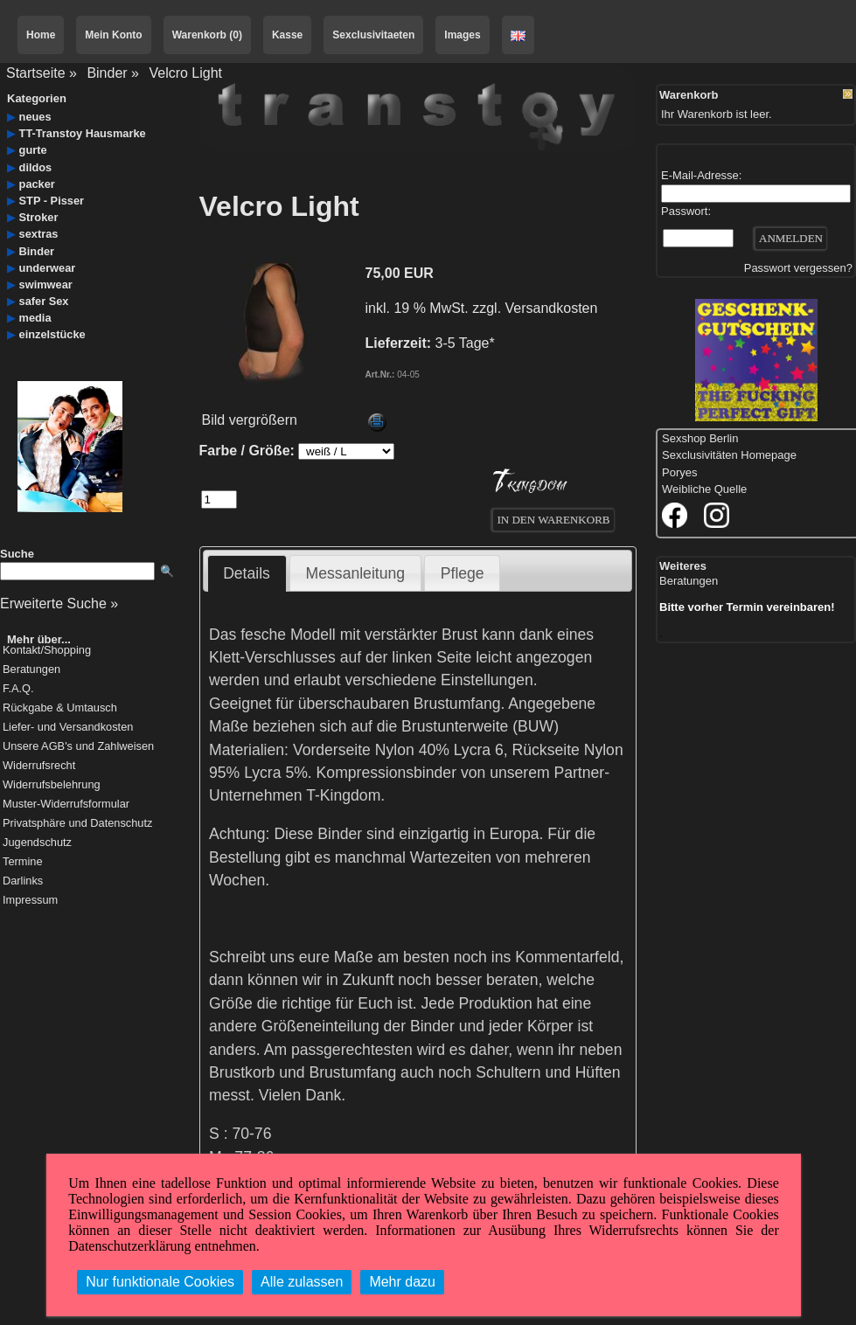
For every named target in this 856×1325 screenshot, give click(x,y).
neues (35, 116)
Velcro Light (185, 73)
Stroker (39, 217)
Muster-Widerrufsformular (66, 804)
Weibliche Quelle (704, 489)
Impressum (30, 900)
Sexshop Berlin (700, 438)
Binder (107, 73)
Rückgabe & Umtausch (60, 708)
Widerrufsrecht (39, 766)
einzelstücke (52, 334)
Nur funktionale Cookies (160, 1281)
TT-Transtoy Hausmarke (82, 133)
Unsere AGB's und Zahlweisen (78, 747)
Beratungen (31, 670)
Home (40, 35)
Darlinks (23, 881)
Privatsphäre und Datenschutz (77, 823)
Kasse (287, 35)
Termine (23, 862)
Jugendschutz (37, 843)
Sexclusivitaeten (373, 35)
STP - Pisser (51, 200)
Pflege (462, 573)
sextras (39, 233)
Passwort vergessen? (798, 267)
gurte (33, 149)
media (35, 317)
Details (246, 573)
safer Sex (44, 301)
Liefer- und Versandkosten (68, 727)
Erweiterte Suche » (59, 603)
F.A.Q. (18, 689)
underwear (47, 267)
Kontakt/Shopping (47, 650)
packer (37, 184)
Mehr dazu (402, 1281)
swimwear (46, 284)
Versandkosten (551, 308)
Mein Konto (113, 35)
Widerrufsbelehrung (52, 785)
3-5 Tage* (465, 343)
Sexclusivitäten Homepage (729, 454)
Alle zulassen (302, 1281)
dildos (35, 167)
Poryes (679, 472)
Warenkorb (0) (207, 35)
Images (462, 35)
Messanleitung (355, 573)
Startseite (36, 73)
